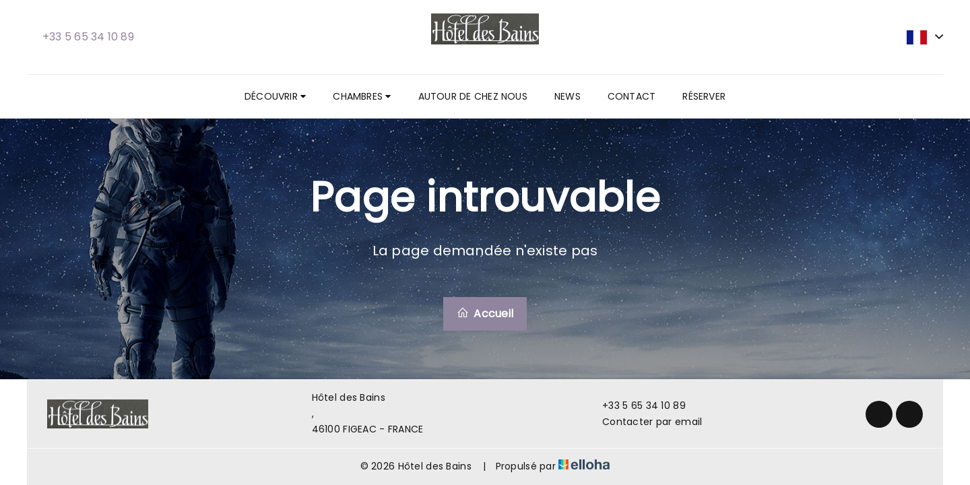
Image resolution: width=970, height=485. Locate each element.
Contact (632, 96)
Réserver (703, 96)
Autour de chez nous (472, 96)
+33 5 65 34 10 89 (636, 405)
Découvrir (275, 96)
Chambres (362, 96)
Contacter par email (644, 421)
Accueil (485, 313)
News (567, 96)
